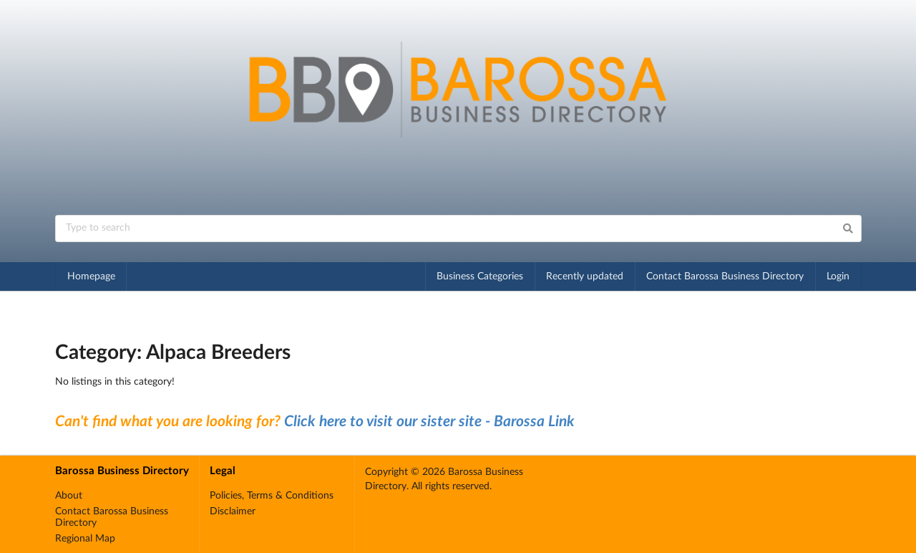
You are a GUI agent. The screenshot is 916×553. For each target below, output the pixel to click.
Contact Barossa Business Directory (725, 276)
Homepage (91, 276)
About (68, 496)
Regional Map (85, 539)
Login (838, 276)
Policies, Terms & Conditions (271, 496)
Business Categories (480, 276)
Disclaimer (232, 511)
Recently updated (584, 276)
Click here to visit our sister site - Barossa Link (429, 421)
